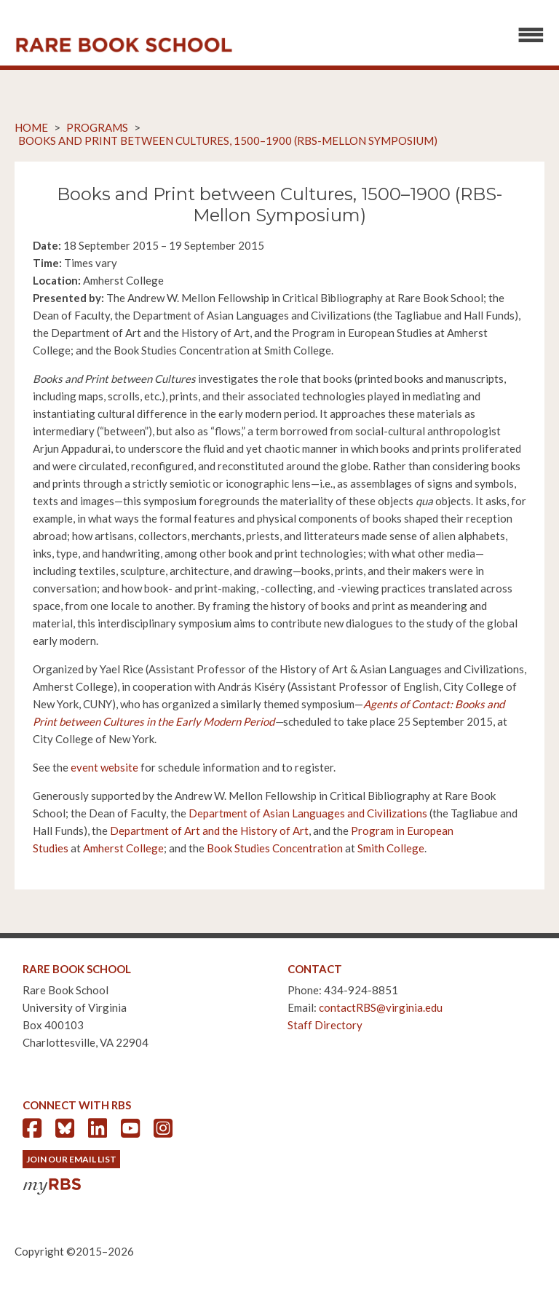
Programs (97, 127)
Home (31, 127)
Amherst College (123, 848)
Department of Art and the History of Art (209, 830)
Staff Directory (325, 1024)
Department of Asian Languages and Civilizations (308, 813)
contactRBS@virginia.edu (381, 1007)
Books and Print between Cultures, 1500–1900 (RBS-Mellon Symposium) (227, 140)
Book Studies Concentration (275, 848)
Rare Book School (124, 45)
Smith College (390, 848)
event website (104, 767)
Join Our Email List (71, 1159)
